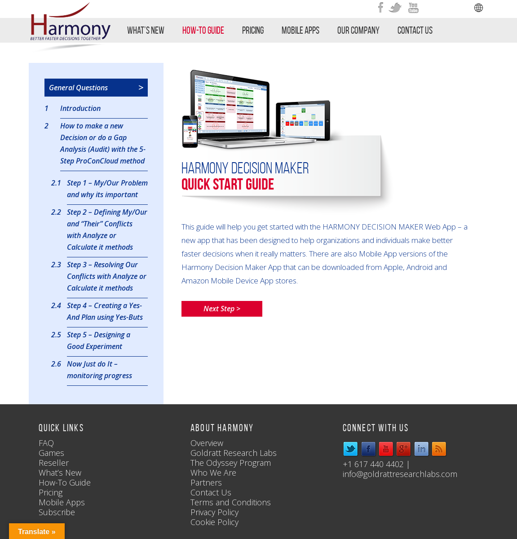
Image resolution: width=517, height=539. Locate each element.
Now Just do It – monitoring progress (99, 369)
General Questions (96, 88)
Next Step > (221, 309)
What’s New (145, 30)
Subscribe (57, 512)
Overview (206, 442)
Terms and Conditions (230, 502)
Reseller (54, 462)
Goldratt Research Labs (233, 452)
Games (51, 452)
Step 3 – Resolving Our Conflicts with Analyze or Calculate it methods (106, 276)
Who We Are (213, 472)
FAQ (46, 442)
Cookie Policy (214, 522)
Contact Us (415, 30)
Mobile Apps (300, 30)
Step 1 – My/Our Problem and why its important (107, 188)
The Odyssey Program (230, 462)
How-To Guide (203, 30)
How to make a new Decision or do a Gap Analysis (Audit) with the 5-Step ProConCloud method (103, 143)
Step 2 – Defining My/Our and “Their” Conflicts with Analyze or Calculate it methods (107, 229)
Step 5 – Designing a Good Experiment (98, 340)
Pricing (253, 30)
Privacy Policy (214, 512)
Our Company (358, 30)
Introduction (80, 108)
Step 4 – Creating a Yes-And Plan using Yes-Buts (105, 311)
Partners (206, 482)
